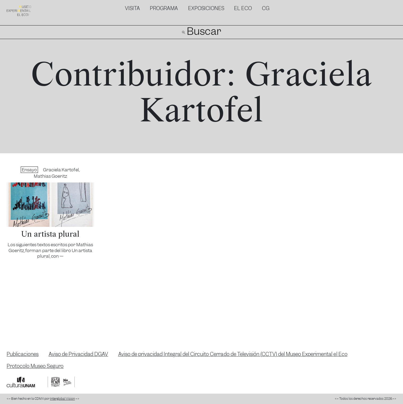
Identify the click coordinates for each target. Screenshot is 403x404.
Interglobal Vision (62, 399)
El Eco (243, 8)
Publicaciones (23, 354)
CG (265, 8)
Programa (164, 8)
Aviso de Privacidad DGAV (78, 354)
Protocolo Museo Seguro (35, 366)
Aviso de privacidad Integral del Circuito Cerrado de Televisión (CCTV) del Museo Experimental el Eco (232, 354)
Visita (132, 8)
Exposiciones (206, 8)
